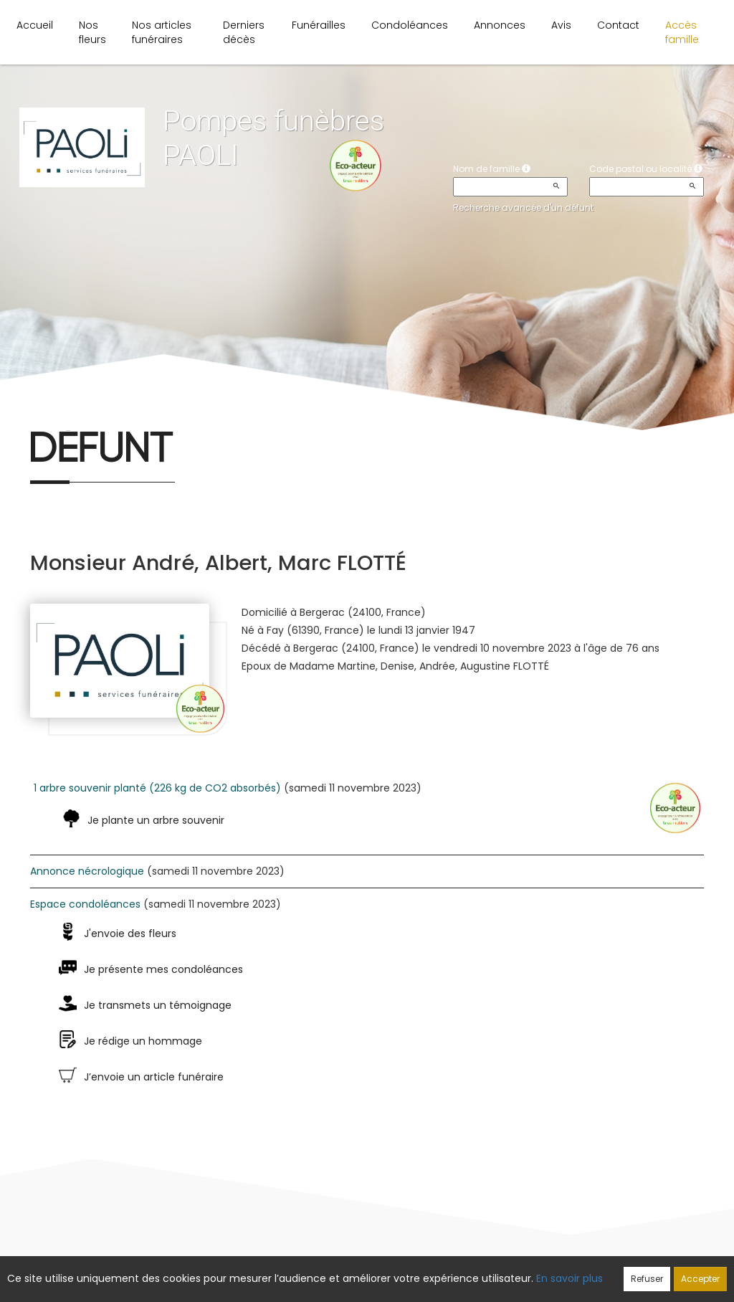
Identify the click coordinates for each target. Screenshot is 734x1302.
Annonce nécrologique (87, 871)
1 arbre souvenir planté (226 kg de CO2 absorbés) (157, 788)
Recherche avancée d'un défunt (523, 207)
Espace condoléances (85, 904)
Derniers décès (243, 32)
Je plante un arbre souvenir (155, 820)
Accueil (34, 25)
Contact (618, 25)
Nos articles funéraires (161, 32)
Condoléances (409, 25)
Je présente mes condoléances (163, 969)
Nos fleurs (92, 32)
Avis (561, 25)
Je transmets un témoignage (158, 1005)
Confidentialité (362, 1270)
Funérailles (318, 25)
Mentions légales (503, 1270)
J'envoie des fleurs (130, 933)
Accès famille (682, 32)
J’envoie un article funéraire (154, 1077)
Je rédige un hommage (143, 1041)
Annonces (499, 25)
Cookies (430, 1270)
